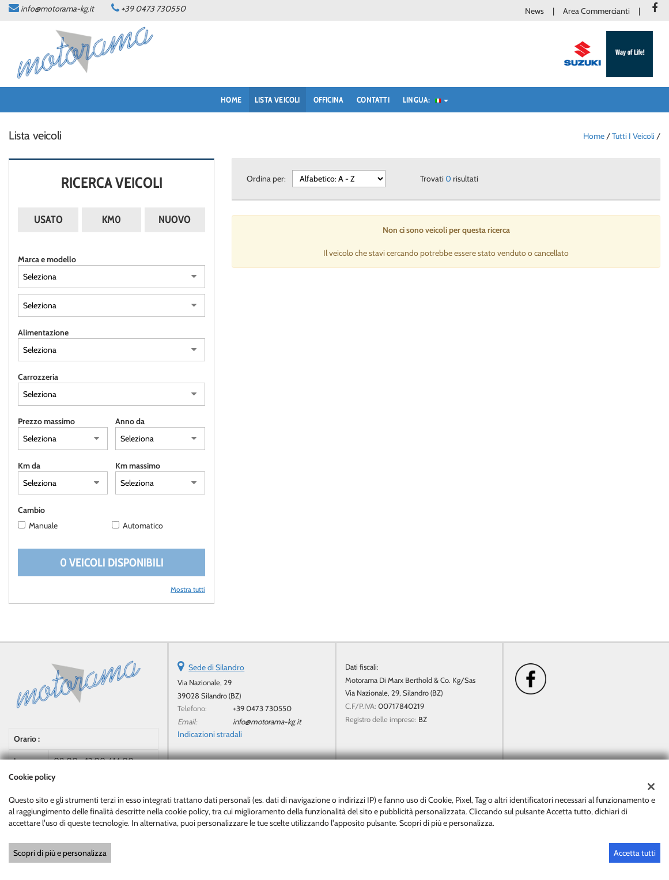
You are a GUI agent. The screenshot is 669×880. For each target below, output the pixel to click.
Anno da (130, 421)
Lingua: (425, 100)
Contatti (373, 100)
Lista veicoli (277, 100)
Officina (328, 100)
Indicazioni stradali (209, 734)
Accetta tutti (635, 853)
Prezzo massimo (46, 421)
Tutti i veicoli (633, 136)
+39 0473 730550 (153, 8)
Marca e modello (47, 259)
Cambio (31, 510)
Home (231, 100)
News (534, 11)
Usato (48, 219)
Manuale (43, 525)
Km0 (111, 219)
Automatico (143, 525)
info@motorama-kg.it (57, 8)
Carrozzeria (38, 377)
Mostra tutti (188, 590)
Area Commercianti (596, 11)
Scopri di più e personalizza (60, 853)
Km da (29, 465)
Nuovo (174, 219)
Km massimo (137, 465)
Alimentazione (43, 332)
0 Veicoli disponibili (112, 562)
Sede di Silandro (216, 667)
